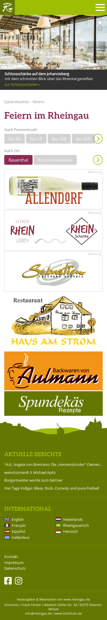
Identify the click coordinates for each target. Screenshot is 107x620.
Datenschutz (15, 568)
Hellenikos (20, 537)
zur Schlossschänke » (22, 84)
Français (19, 525)
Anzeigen (98, 139)
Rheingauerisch (76, 525)
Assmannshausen (55, 160)
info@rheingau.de (38, 613)
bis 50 (15, 139)
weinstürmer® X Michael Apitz (30, 472)
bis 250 (83, 139)
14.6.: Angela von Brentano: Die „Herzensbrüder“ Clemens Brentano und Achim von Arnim (53, 464)
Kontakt (11, 556)
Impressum (14, 562)
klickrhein (12, 605)
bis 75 (36, 139)
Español (18, 531)
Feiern (39, 101)
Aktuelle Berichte (33, 454)
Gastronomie (16, 101)
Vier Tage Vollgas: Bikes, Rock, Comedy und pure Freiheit (51, 488)
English (18, 519)
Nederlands (73, 519)
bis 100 (59, 139)
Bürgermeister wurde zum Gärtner (33, 480)
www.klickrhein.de (68, 613)
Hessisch (70, 531)
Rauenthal (18, 160)
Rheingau (7, 7)
